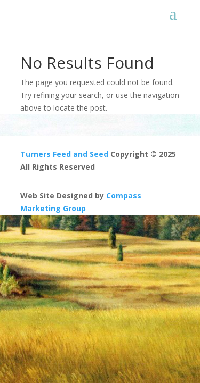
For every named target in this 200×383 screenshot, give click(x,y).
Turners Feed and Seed (64, 154)
